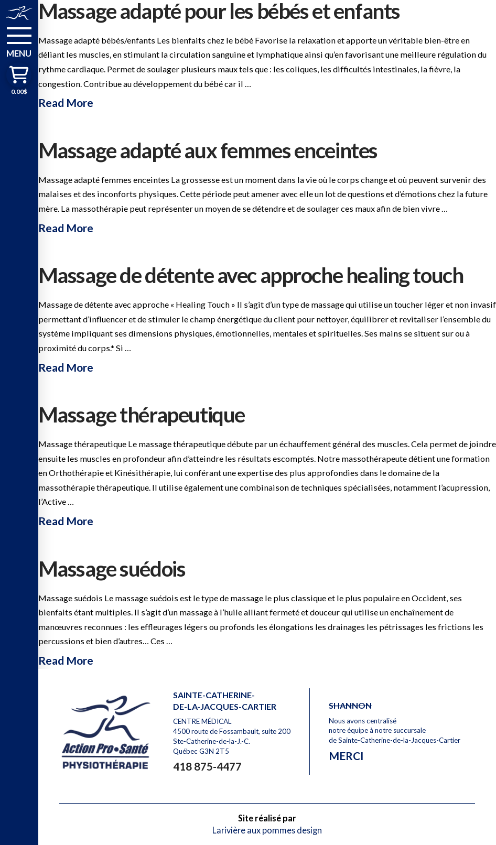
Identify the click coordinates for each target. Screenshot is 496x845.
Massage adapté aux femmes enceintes (208, 150)
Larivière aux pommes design (267, 830)
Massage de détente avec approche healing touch (250, 275)
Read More (65, 102)
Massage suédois (112, 568)
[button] (19, 41)
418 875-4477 (207, 766)
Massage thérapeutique (141, 414)
